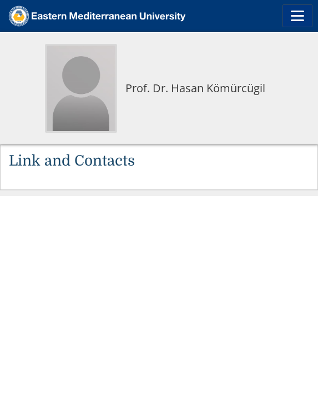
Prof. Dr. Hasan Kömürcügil (195, 88)
